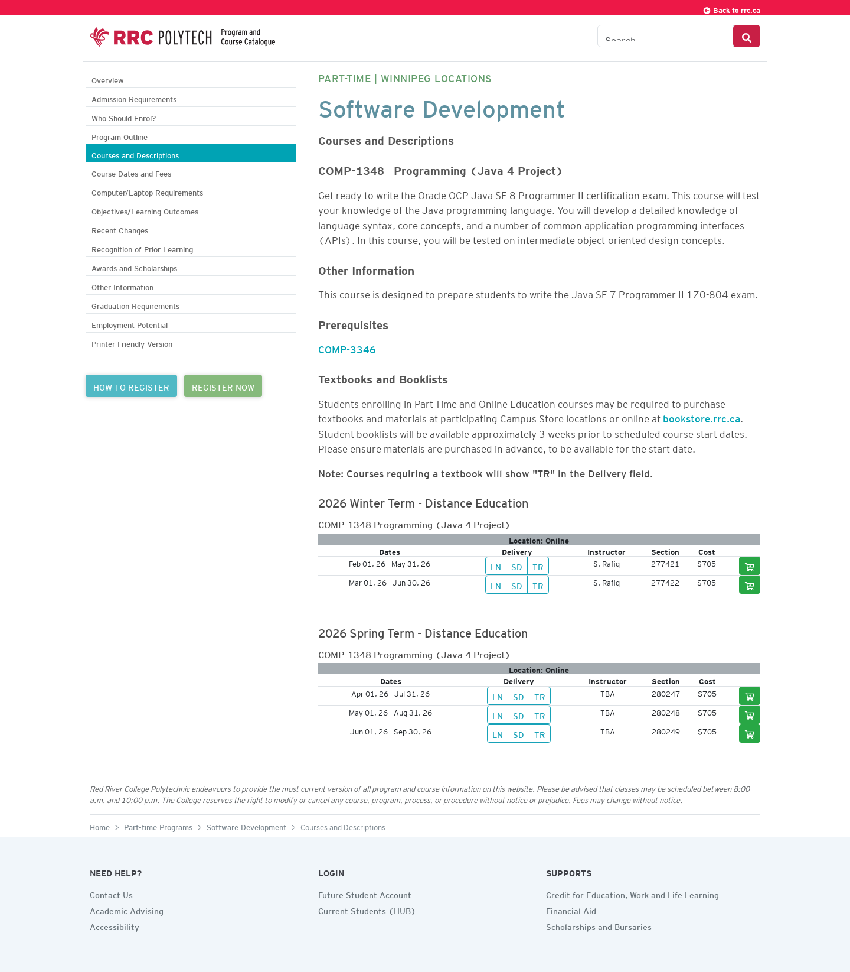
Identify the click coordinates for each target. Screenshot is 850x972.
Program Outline (119, 135)
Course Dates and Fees (131, 172)
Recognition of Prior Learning (142, 248)
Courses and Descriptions (135, 154)
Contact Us (111, 893)
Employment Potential (129, 323)
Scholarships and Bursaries (599, 925)
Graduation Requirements (135, 304)
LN (496, 565)
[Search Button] (746, 36)
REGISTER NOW (223, 386)
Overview (107, 79)
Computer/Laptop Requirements (147, 191)
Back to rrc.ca (731, 8)
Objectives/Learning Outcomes (144, 210)
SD (516, 565)
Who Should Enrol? (123, 116)
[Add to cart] (749, 566)
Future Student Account (364, 893)
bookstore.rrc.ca (701, 416)
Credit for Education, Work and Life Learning (632, 893)
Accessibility (114, 925)
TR (538, 565)
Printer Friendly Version (131, 342)
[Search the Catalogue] (665, 36)
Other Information (122, 285)
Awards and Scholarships (134, 266)
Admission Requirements (133, 97)
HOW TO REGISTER (131, 386)
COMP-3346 (347, 347)
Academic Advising (127, 909)
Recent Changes (119, 229)
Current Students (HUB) (367, 909)
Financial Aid (571, 909)
